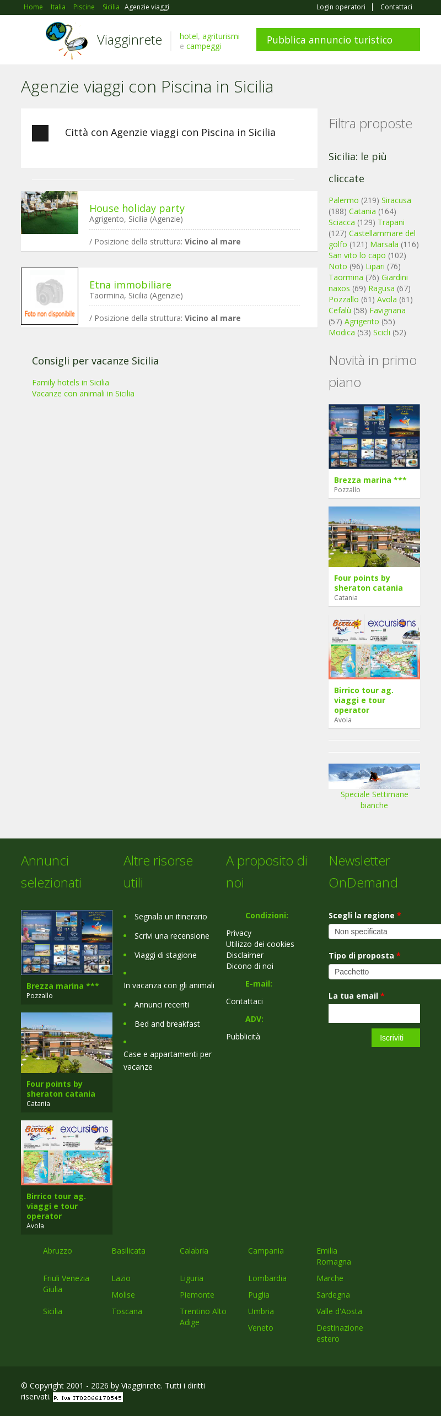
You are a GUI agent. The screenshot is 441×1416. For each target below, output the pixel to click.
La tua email (357, 995)
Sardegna (333, 1294)
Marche (329, 1278)
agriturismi (221, 36)
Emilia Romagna (333, 1256)
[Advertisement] (164, 421)
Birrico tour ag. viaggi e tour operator (364, 700)
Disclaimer (244, 955)
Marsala (384, 244)
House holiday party (137, 208)
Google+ (360, 1387)
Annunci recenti (162, 1004)
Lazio (121, 1278)
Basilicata (128, 1250)
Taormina (346, 277)
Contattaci (396, 7)
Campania (266, 1250)
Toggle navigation (30, 41)
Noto (338, 266)
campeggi (203, 46)
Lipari (375, 266)
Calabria (194, 1250)
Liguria (191, 1278)
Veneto (260, 1327)
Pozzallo (344, 299)
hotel (189, 36)
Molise (123, 1294)
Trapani (391, 222)
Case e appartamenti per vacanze (167, 1060)
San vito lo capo (357, 255)
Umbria (261, 1311)
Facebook (337, 1387)
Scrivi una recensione (172, 935)
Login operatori (340, 7)
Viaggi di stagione (166, 955)
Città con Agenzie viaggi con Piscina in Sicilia (154, 133)
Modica (342, 332)
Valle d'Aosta (339, 1311)
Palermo (344, 200)
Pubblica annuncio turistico (329, 39)
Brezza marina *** (370, 480)
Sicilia (52, 1311)
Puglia (259, 1294)
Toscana (126, 1311)
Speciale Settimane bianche (374, 790)
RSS (414, 1387)
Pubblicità (243, 1036)
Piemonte (197, 1294)
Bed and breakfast (167, 1024)
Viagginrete (129, 39)
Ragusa (381, 288)
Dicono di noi (249, 966)
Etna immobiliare (130, 284)
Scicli (381, 332)
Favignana (387, 310)
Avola (387, 299)
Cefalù (340, 310)
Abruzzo (57, 1250)
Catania (362, 211)
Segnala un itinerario (171, 916)
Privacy (238, 933)
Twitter (388, 1387)
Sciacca (342, 222)
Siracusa (396, 200)
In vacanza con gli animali (168, 985)
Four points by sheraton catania (368, 583)
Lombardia (267, 1278)
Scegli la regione (365, 915)
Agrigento (362, 321)
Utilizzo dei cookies (260, 944)
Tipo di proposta (365, 955)
